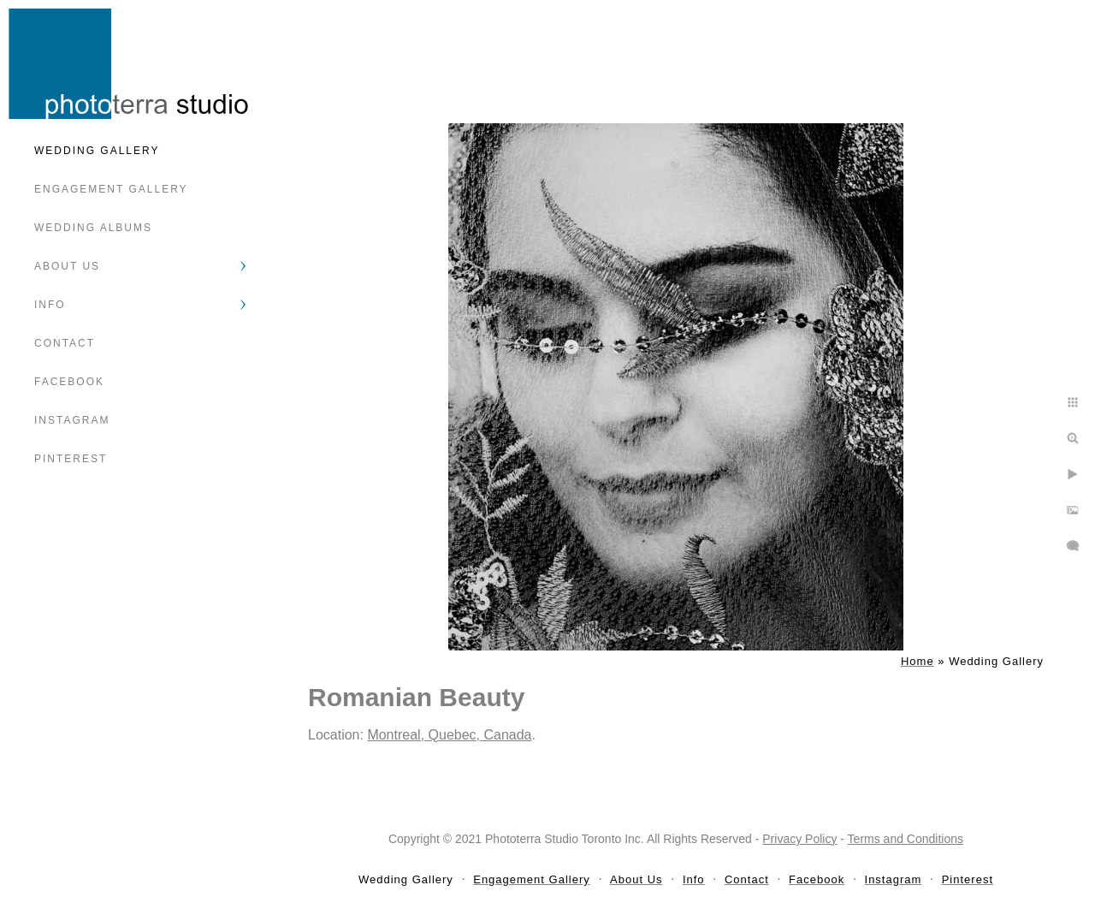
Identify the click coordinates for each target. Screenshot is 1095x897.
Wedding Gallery (96, 151)
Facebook (69, 382)
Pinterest (70, 459)
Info (50, 305)
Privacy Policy (799, 839)
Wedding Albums (93, 228)
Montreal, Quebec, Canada (449, 735)
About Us (67, 266)
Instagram (72, 420)
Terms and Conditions (905, 839)
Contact (64, 343)
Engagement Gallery (111, 189)
